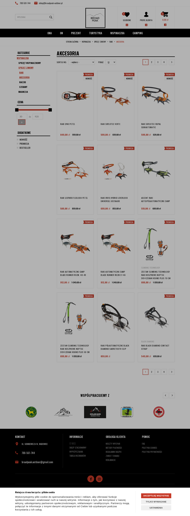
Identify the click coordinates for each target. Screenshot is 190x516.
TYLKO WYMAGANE (156, 502)
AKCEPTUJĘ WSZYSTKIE (156, 495)
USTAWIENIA (156, 508)
